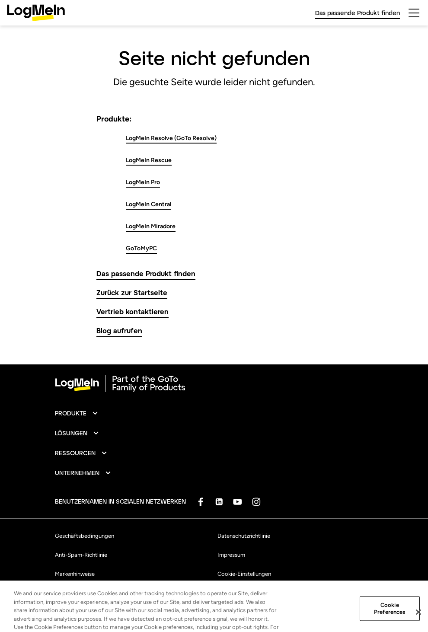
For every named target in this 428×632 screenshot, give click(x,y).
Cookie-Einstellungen (244, 574)
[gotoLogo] (36, 12)
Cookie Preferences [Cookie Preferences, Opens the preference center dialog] (389, 616)
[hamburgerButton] (414, 13)
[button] (77, 413)
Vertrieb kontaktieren (132, 311)
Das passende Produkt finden (145, 273)
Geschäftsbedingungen (84, 536)
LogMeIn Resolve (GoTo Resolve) (171, 138)
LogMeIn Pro (143, 182)
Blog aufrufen (119, 330)
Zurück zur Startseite (131, 292)
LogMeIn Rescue (149, 160)
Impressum (231, 555)
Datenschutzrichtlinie (243, 536)
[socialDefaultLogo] (200, 502)
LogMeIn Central (148, 204)
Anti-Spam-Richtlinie (81, 555)
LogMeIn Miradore (151, 226)
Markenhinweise (75, 574)
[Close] (418, 620)
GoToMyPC (141, 248)
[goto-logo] (214, 383)
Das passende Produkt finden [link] (357, 12)
